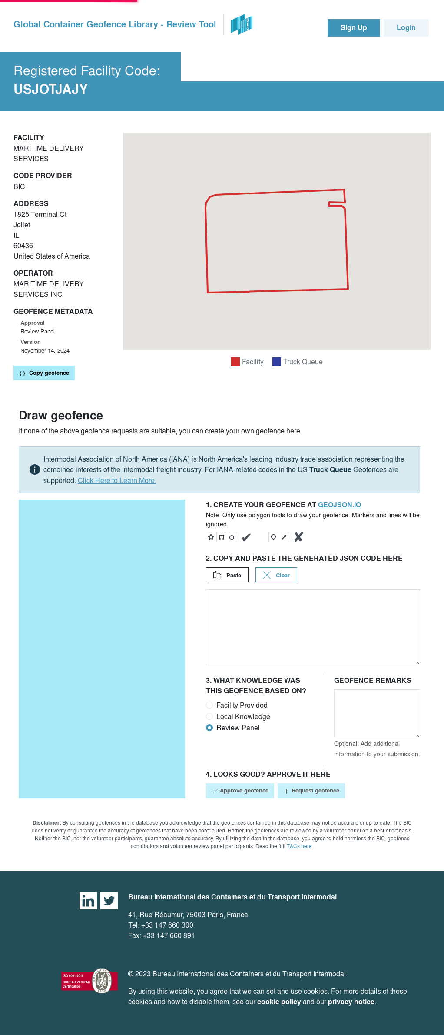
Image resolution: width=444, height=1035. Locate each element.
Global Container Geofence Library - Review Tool (114, 24)
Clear (276, 575)
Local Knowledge (243, 716)
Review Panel (238, 727)
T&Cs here (299, 846)
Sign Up (354, 28)
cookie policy (279, 1002)
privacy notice (351, 1002)
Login (406, 28)
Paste (227, 575)
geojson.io (339, 505)
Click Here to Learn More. (117, 480)
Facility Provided (242, 705)
